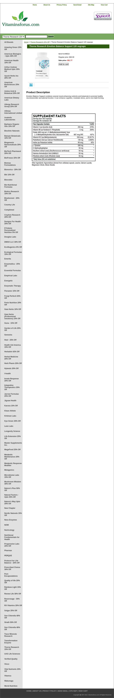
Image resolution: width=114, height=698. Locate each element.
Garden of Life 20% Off (12, 329)
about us (46, 5)
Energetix (8, 281)
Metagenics (9, 470)
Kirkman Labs (10, 416)
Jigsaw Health (10, 401)
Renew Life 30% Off (12, 594)
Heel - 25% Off (10, 340)
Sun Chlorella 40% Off (12, 617)
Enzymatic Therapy (12, 286)
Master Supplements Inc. (13, 444)
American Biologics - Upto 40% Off (12, 55)
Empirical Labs (10, 276)
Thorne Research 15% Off (11, 648)
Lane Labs (8, 426)
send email (77, 5)
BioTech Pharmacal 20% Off (12, 152)
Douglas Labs (10, 237)
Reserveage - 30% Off (12, 600)
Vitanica (7, 676)
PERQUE (8, 556)
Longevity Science (12, 431)
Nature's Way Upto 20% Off (12, 502)
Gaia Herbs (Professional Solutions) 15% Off (12, 316)
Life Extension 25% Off (12, 437)
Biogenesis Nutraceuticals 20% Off (12, 144)
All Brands (8, 42)
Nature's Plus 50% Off (12, 489)
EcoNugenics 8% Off (13, 247)
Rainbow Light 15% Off (12, 588)
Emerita (7, 259)
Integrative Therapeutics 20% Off (12, 387)
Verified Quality (10, 659)
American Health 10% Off (11, 61)
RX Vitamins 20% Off (13, 605)
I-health (7, 374)
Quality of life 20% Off (12, 581)
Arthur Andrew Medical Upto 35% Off (12, 69)
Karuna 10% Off (11, 406)
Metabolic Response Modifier (13, 464)
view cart (104, 5)
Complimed (9, 210)
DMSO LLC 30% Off (12, 242)
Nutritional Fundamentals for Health (11, 537)
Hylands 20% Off (11, 368)
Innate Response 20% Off (11, 380)
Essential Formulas (12, 270)
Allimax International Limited (13, 112)
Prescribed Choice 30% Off (12, 568)
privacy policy (62, 5)
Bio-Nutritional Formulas (10, 186)
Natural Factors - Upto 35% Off (11, 496)
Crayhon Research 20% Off (12, 216)
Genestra (8, 335)
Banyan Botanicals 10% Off (12, 137)
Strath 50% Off (10, 622)
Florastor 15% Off (11, 291)
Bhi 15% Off (9, 175)
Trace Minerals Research (10, 635)
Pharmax (8, 550)
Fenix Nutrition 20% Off (12, 304)
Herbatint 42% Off (11, 352)
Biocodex (8, 180)
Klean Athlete (10, 411)
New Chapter (9, 508)
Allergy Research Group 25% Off (11, 105)
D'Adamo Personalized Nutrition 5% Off (11, 230)
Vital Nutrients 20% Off (12, 670)
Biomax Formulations (10, 164)
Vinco (6, 664)
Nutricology (9, 530)
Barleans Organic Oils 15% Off (11, 125)
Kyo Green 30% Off (12, 421)
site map (91, 5)
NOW (6, 525)
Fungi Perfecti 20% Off (12, 297)
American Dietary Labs (11, 99)
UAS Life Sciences (12, 654)
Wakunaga (8, 681)
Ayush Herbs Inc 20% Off (11, 77)
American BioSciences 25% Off (11, 84)
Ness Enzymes (10, 520)
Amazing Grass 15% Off (13, 48)
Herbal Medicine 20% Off (11, 358)
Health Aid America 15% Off (12, 346)
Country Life (9, 205)
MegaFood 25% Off (12, 450)
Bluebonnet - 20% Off (11, 199)
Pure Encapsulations (11, 575)
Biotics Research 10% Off (11, 192)
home (35, 5)
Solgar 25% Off (10, 611)
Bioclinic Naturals (11, 131)
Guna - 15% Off (10, 323)
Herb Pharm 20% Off (13, 363)
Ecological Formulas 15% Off (13, 253)
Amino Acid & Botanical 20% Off (12, 92)
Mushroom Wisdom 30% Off (12, 483)
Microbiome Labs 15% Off (11, 476)
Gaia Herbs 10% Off (12, 309)
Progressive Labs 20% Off (11, 545)
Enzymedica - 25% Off (12, 265)
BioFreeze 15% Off (12, 158)
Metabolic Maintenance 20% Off (11, 457)
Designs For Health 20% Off (12, 223)
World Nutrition (10, 686)
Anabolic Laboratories (9, 119)
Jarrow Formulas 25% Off (11, 395)
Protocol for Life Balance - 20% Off (11, 562)
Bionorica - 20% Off (12, 170)
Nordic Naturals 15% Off (13, 514)
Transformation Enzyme (10, 642)
